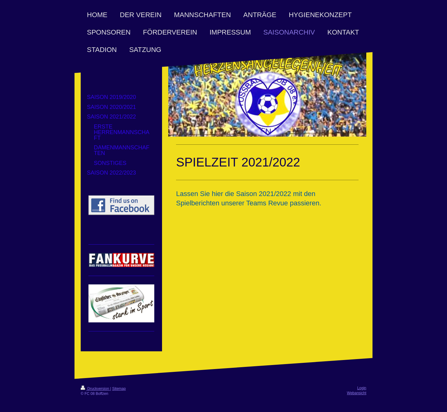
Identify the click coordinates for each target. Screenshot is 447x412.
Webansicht (356, 393)
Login (361, 388)
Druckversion (95, 388)
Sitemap (119, 388)
